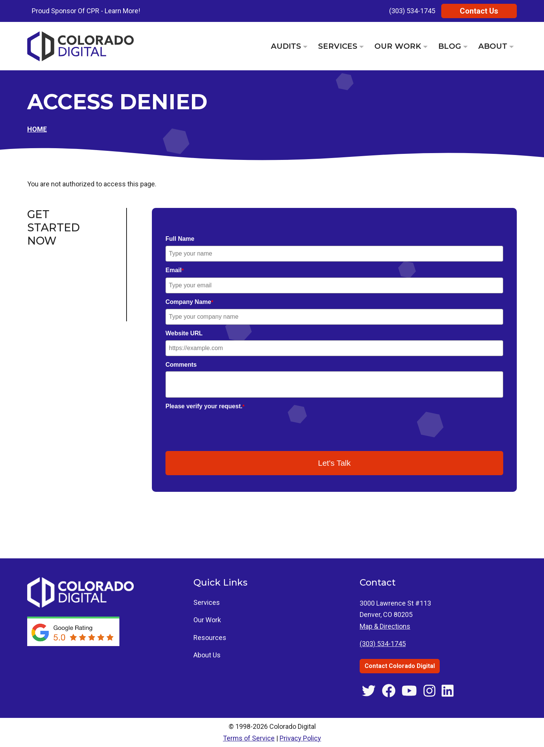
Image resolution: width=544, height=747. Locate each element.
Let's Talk (334, 463)
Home (37, 129)
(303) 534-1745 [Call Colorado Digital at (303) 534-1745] (383, 644)
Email (174, 270)
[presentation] (222, 428)
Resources (209, 638)
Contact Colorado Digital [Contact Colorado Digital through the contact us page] (400, 666)
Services (337, 46)
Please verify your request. (204, 406)
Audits (286, 46)
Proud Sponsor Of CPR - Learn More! (86, 11)
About (492, 46)
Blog (449, 46)
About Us (207, 655)
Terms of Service (249, 738)
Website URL (183, 333)
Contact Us (479, 10)
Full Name (179, 239)
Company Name (189, 302)
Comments (181, 364)
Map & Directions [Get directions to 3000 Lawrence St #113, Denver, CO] (385, 626)
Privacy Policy (300, 738)
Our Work (397, 46)
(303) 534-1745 (412, 11)
